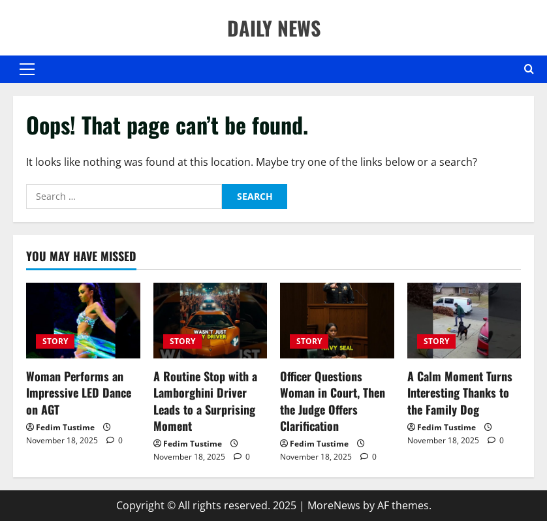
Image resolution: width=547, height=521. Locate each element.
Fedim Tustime (65, 427)
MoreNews (333, 505)
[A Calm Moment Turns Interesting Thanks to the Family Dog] (464, 320)
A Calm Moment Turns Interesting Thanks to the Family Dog (459, 392)
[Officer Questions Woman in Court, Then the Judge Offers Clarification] (337, 320)
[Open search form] (529, 69)
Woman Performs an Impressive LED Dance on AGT (78, 392)
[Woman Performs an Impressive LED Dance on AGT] (83, 320)
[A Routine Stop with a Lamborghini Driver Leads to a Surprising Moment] (210, 320)
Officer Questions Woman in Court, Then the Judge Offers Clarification (332, 401)
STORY (55, 341)
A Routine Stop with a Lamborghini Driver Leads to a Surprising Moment (205, 401)
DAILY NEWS (273, 27)
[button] (27, 69)
